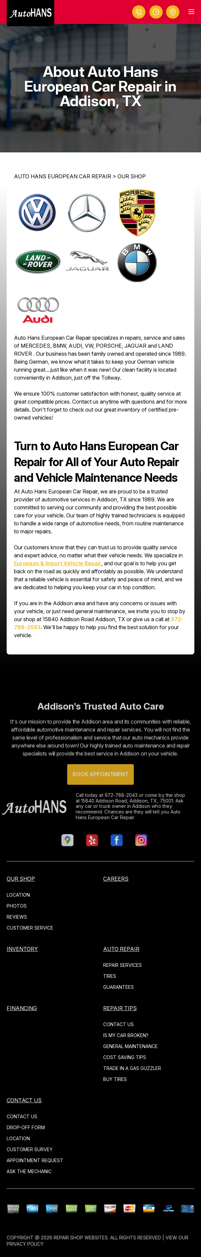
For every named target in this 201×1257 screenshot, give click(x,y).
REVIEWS (17, 917)
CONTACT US (118, 1024)
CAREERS (115, 878)
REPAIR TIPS (120, 1008)
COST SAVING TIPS (124, 1057)
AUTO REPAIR (121, 949)
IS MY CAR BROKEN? (125, 1035)
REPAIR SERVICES (122, 965)
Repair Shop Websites (81, 1237)
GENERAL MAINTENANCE (130, 1046)
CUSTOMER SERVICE (30, 928)
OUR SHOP (131, 176)
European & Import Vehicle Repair (57, 563)
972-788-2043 (109, 795)
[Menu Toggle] (191, 11)
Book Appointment (100, 786)
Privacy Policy (25, 1244)
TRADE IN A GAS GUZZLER (132, 1068)
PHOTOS (17, 906)
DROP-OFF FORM (26, 1127)
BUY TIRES (115, 1079)
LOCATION (18, 895)
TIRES (109, 976)
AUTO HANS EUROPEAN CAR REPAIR (62, 176)
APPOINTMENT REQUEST (35, 1160)
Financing (22, 1008)
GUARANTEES (118, 987)
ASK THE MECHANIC (29, 1171)
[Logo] (30, 13)
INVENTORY (22, 949)
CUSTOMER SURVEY (30, 1149)
